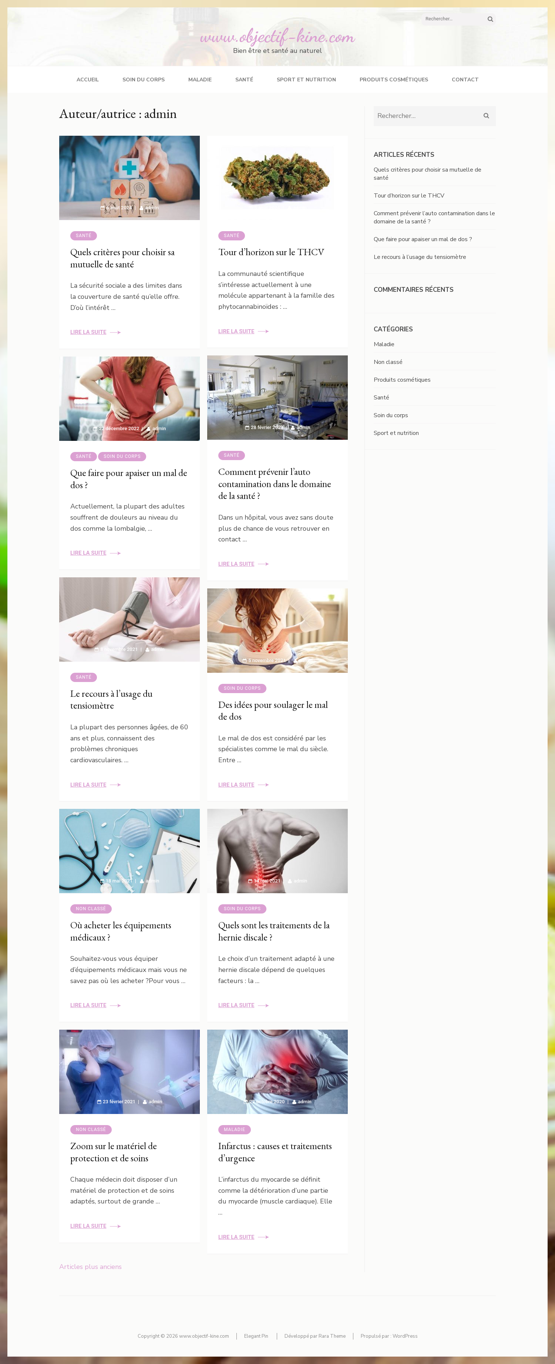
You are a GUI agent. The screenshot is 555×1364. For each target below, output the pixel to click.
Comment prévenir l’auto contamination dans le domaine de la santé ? (274, 483)
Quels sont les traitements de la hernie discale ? (274, 931)
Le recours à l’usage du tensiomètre (111, 699)
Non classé (91, 908)
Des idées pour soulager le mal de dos (273, 710)
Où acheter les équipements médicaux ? (120, 931)
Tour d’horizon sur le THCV (271, 252)
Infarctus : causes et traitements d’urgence (275, 1152)
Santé (244, 79)
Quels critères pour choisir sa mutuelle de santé (122, 258)
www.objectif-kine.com (277, 35)
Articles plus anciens (90, 1266)
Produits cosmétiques (394, 79)
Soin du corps (143, 79)
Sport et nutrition (306, 79)
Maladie (200, 79)
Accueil (88, 79)
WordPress (405, 1336)
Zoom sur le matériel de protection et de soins (113, 1152)
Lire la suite (88, 332)
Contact (465, 79)
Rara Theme (332, 1336)
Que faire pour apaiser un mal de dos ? (128, 478)
